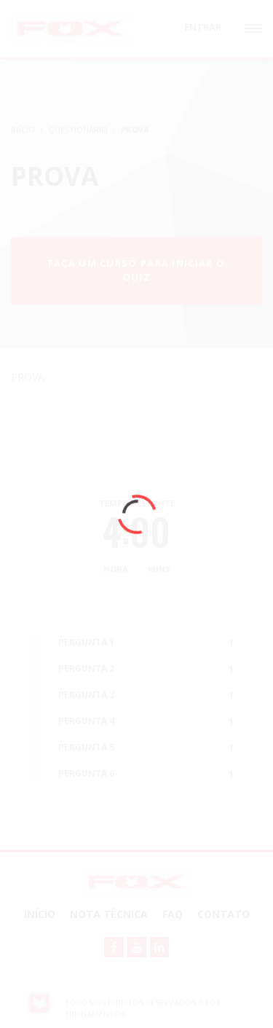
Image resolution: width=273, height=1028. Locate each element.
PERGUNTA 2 (86, 668)
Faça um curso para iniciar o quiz (136, 269)
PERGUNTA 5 (86, 747)
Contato (223, 914)
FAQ (172, 914)
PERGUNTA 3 (86, 694)
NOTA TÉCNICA (109, 914)
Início (39, 914)
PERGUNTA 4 (86, 721)
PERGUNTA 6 (86, 773)
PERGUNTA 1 (86, 642)
